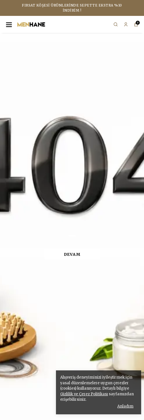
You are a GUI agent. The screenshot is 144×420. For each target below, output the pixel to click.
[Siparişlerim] (126, 24)
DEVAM (72, 254)
